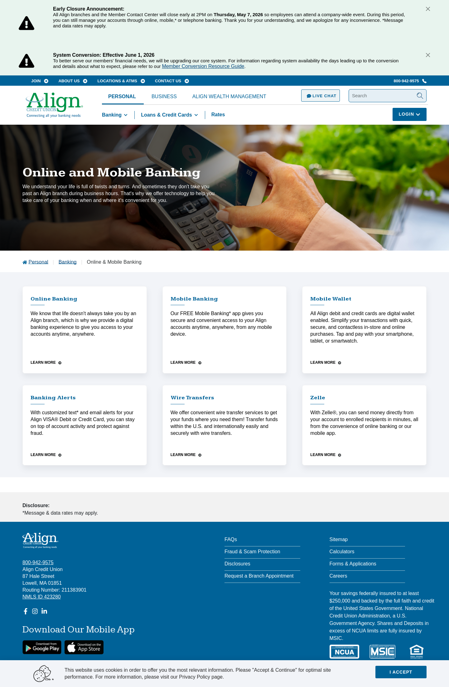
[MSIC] (382, 652)
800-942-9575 (410, 81)
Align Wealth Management (229, 96)
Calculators (342, 551)
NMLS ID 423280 (41, 596)
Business (164, 96)
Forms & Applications (353, 563)
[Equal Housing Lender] (416, 652)
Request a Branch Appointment (258, 576)
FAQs (230, 539)
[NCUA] (344, 652)
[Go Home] (54, 108)
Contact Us (172, 81)
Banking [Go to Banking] (68, 262)
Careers (338, 576)
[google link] (41, 647)
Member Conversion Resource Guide (203, 66)
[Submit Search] (420, 95)
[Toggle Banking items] (126, 115)
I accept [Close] (401, 672)
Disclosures (237, 563)
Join (39, 81)
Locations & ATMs (121, 81)
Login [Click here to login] (409, 114)
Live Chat (320, 96)
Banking (116, 115)
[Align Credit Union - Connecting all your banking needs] (40, 540)
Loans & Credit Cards (170, 115)
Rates (218, 114)
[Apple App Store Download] (84, 647)
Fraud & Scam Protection (252, 551)
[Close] (427, 8)
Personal (122, 96)
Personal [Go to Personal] (38, 262)
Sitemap (339, 539)
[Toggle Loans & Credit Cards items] (196, 115)
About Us (72, 81)
